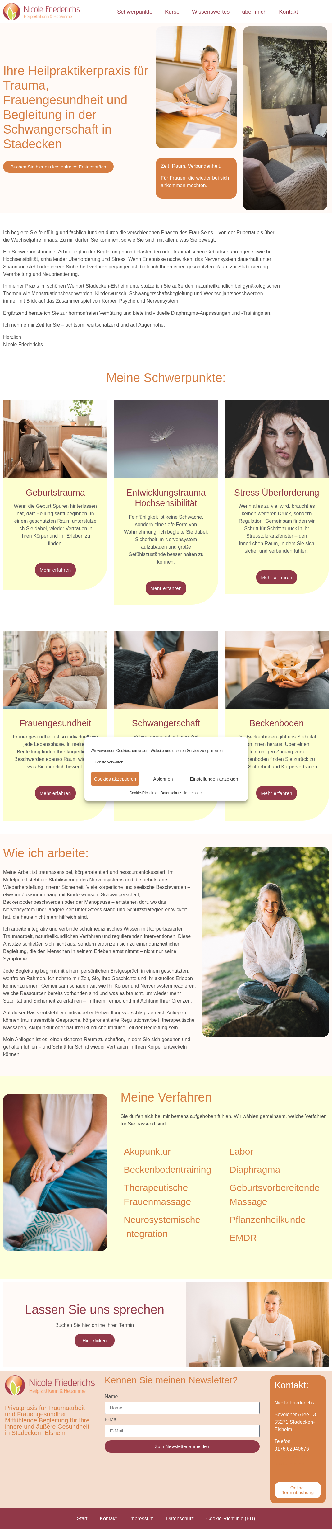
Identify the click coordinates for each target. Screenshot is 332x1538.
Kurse (172, 12)
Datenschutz (171, 793)
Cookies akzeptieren (115, 778)
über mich (254, 12)
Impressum (193, 793)
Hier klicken (95, 1345)
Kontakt (288, 12)
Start (82, 1527)
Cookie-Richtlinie (143, 793)
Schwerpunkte (134, 12)
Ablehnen (163, 778)
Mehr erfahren (55, 570)
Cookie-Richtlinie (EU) (230, 1527)
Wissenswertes (211, 12)
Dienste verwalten (108, 762)
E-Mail (112, 1428)
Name (111, 1405)
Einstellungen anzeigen (214, 778)
